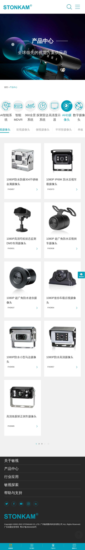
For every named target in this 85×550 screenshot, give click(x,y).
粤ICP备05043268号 (28, 527)
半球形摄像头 (65, 130)
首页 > (6, 87)
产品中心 (13, 87)
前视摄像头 (24, 130)
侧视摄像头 (44, 130)
